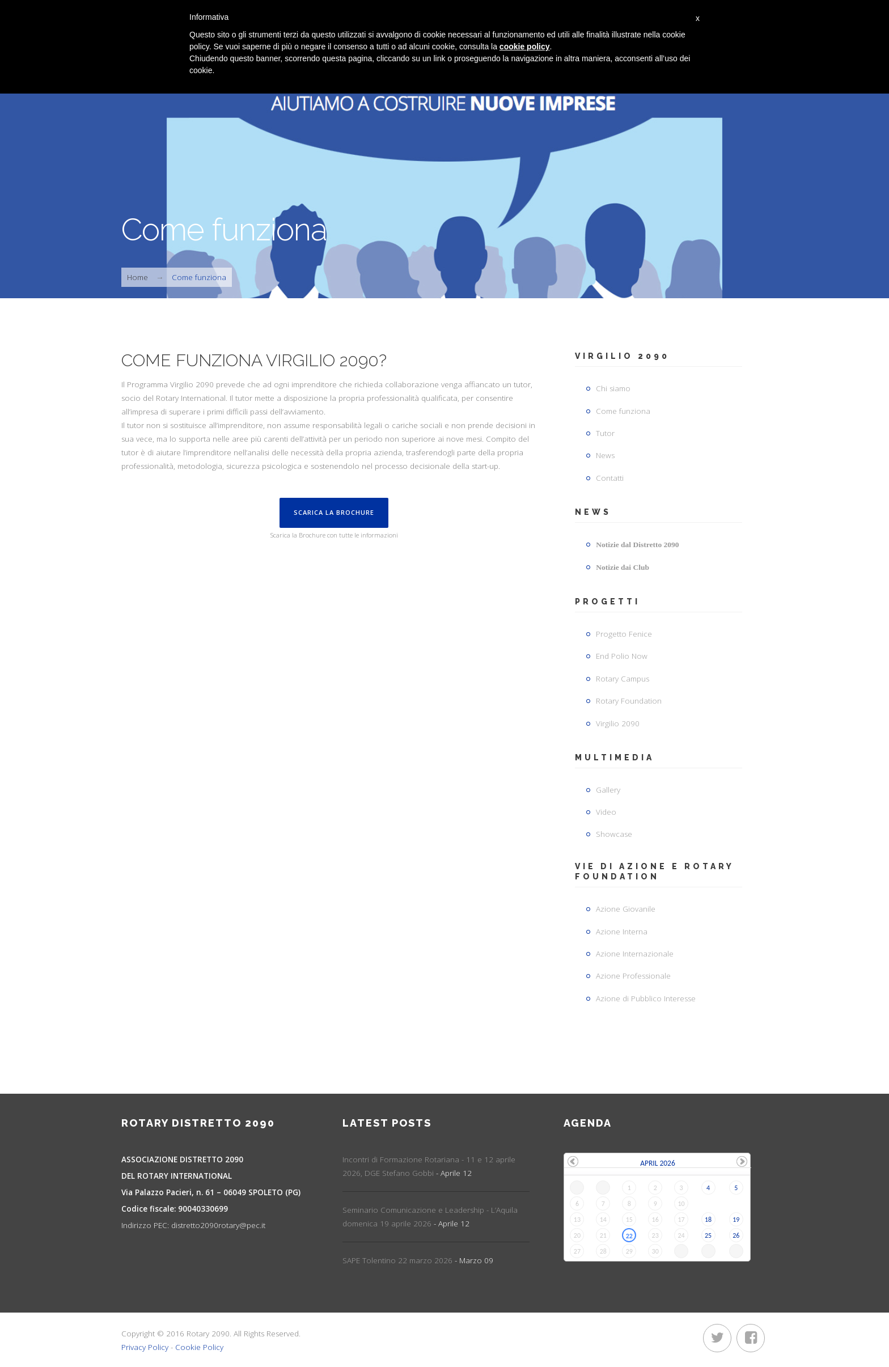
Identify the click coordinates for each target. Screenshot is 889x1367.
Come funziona (623, 411)
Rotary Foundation (629, 701)
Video (606, 812)
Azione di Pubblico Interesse (646, 998)
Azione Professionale (633, 976)
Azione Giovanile (625, 909)
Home (137, 277)
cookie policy (524, 46)
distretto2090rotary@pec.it (211, 1225)
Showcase (614, 834)
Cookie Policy (199, 1347)
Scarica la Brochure (334, 512)
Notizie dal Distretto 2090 (637, 544)
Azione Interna (621, 931)
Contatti (610, 478)
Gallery (608, 790)
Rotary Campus (622, 679)
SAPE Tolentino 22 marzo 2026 (417, 1260)
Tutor (605, 433)
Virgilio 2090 (618, 723)
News (605, 455)
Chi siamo (613, 388)
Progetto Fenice (624, 634)
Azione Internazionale (635, 954)
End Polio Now (621, 656)
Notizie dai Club (622, 567)
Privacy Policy (144, 1347)
